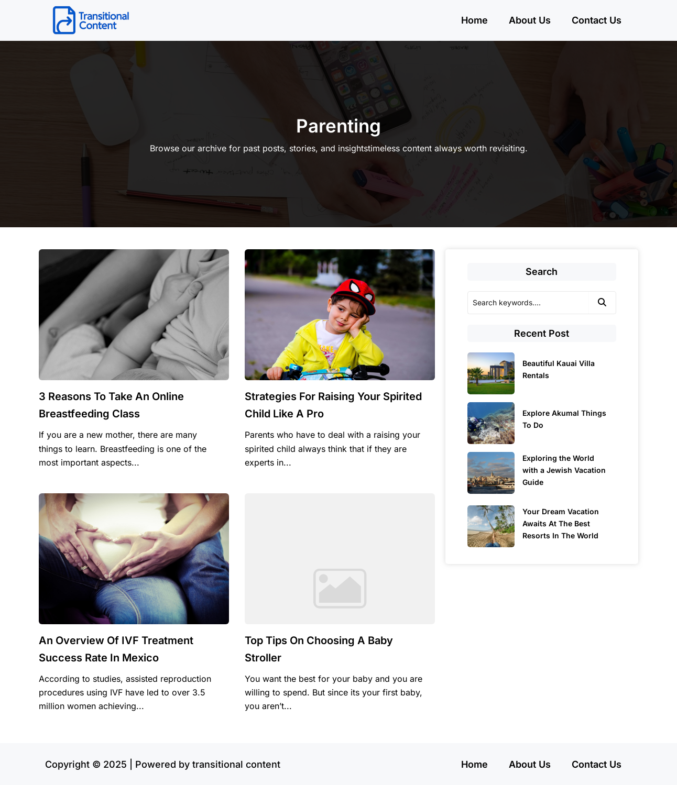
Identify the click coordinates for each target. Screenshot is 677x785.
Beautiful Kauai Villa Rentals (558, 369)
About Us (530, 20)
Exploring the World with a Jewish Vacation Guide (564, 470)
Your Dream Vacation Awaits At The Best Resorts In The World (560, 523)
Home (474, 20)
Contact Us (596, 20)
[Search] (527, 302)
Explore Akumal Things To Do (564, 418)
